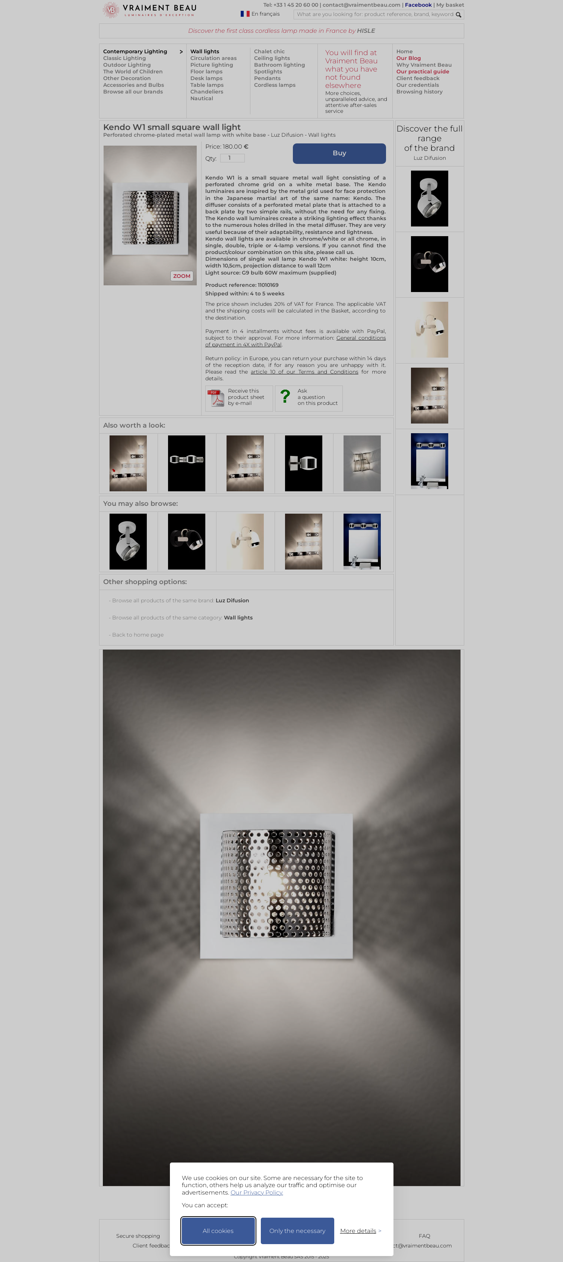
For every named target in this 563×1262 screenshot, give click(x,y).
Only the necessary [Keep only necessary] (297, 1230)
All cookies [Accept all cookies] (218, 1230)
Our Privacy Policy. (257, 1192)
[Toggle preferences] (357, 1231)
